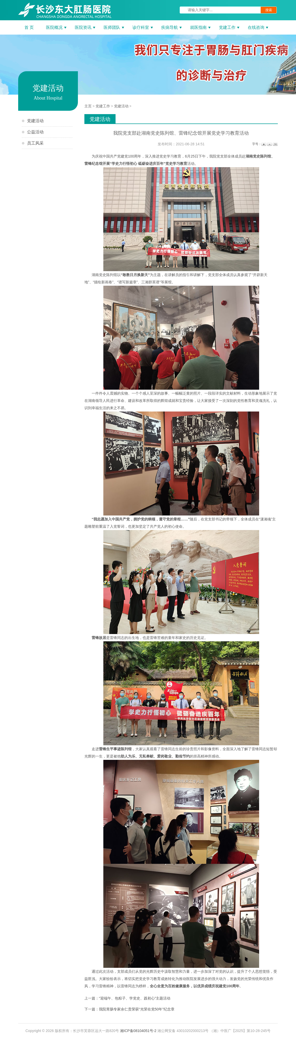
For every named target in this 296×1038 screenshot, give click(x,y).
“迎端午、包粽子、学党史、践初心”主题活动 (134, 998)
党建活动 (121, 106)
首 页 (29, 27)
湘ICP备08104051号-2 (138, 1031)
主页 (88, 106)
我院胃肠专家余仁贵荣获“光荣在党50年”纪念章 (136, 1009)
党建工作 (103, 106)
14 (275, 144)
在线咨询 (256, 27)
